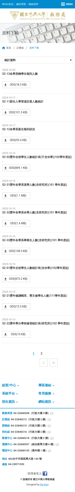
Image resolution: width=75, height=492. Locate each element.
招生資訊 (8, 402)
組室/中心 (9, 385)
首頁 (8, 47)
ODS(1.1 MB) (18, 195)
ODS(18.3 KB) (18, 84)
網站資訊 (44, 402)
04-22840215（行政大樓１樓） (29, 425)
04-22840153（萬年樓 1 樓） (30, 450)
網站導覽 (21, 4)
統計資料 (10, 60)
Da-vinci (44, 484)
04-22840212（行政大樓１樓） (29, 419)
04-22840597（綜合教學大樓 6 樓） (34, 444)
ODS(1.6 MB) (18, 223)
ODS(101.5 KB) (18, 112)
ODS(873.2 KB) (18, 278)
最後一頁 (54, 363)
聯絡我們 (33, 4)
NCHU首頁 (7, 4)
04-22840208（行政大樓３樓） (31, 413)
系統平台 (8, 393)
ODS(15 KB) (18, 334)
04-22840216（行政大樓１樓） (29, 431)
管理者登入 (35, 473)
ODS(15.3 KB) (18, 306)
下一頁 (44, 363)
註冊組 (20, 47)
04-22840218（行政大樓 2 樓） (31, 438)
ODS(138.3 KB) (18, 251)
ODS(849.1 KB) (18, 167)
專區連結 (44, 385)
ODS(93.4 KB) (18, 140)
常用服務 (44, 393)
